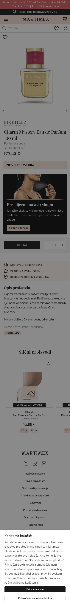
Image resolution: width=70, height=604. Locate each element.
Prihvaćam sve (35, 589)
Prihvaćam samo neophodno (35, 598)
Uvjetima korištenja (25, 583)
